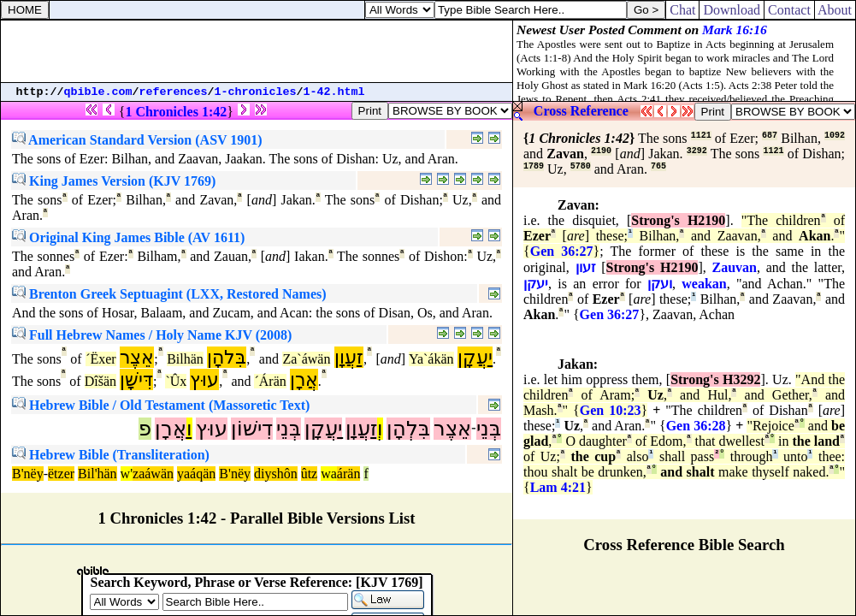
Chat (682, 10)
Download (732, 10)
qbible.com (98, 92)
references (173, 92)
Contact (789, 10)
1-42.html (334, 92)
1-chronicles (256, 92)
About (835, 10)
